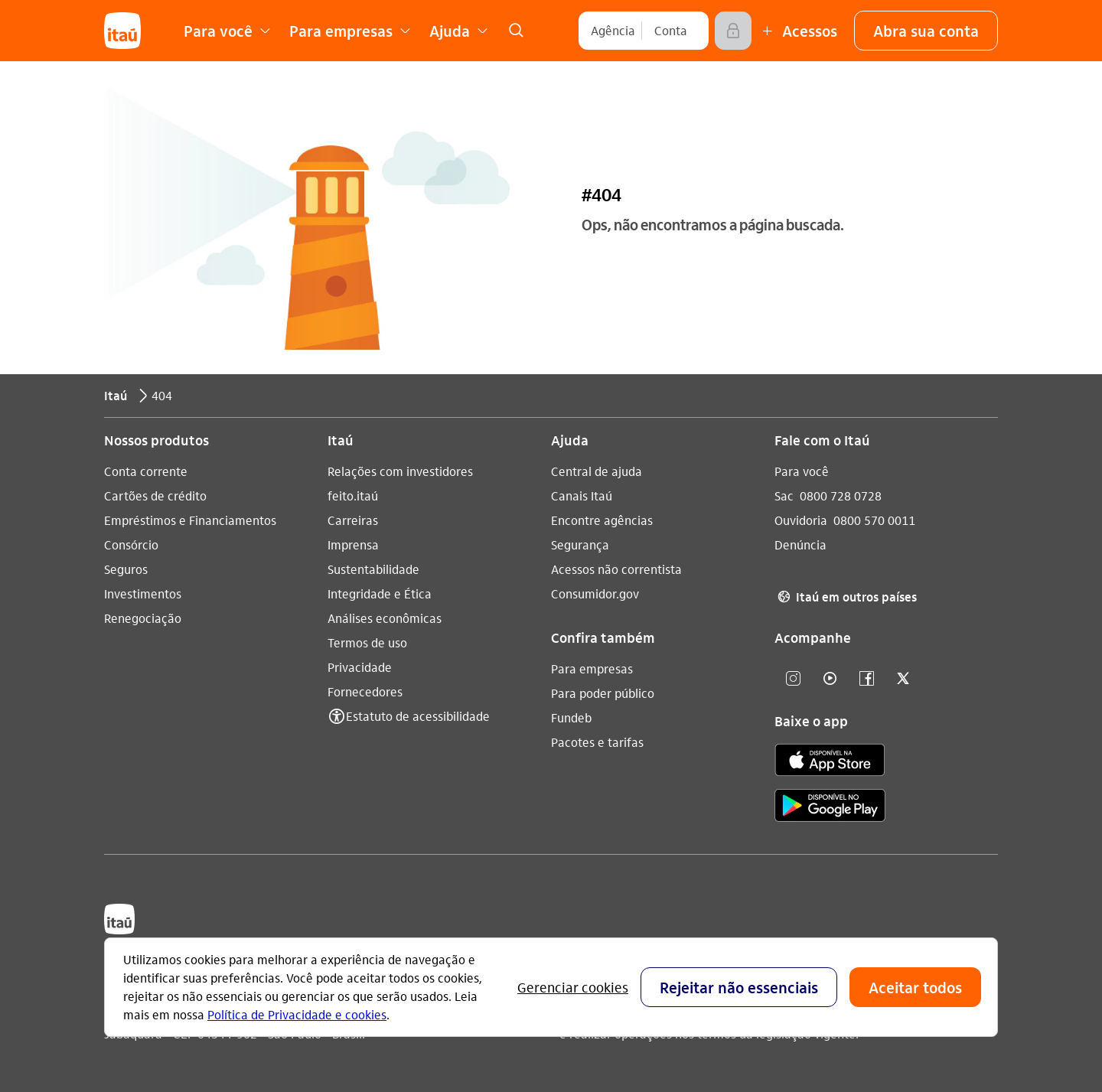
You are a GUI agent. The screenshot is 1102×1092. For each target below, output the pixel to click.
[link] (516, 30)
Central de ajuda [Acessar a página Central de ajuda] (596, 471)
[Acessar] (733, 30)
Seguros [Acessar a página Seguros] (126, 569)
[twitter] (903, 679)
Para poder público (602, 693)
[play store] (829, 807)
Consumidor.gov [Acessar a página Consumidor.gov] (595, 593)
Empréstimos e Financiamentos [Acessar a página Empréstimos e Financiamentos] (190, 520)
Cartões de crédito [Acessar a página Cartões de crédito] (155, 495)
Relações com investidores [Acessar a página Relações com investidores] (400, 471)
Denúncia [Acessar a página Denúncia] (800, 544)
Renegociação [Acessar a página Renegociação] (142, 618)
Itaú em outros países (845, 597)
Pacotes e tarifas (597, 742)
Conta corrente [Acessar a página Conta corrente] (145, 471)
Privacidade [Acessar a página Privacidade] (360, 667)
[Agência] (613, 30)
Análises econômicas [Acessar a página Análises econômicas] (385, 618)
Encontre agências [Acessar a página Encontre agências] (602, 520)
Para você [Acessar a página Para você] (801, 471)
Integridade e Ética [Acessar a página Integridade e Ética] (380, 593)
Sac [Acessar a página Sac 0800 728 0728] (784, 495)
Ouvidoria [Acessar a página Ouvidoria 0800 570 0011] (800, 520)
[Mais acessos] (797, 31)
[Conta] (670, 30)
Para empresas (592, 668)
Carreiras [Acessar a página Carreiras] (353, 520)
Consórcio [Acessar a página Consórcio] (131, 544)
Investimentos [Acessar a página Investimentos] (142, 593)
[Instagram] (792, 679)
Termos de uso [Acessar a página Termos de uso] (367, 642)
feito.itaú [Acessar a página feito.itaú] (353, 495)
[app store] (829, 762)
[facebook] (866, 679)
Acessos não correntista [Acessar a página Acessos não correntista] (616, 569)
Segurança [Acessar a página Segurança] (580, 544)
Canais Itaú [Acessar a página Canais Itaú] (581, 495)
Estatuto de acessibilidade (418, 716)
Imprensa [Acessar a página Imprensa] (353, 544)
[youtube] (829, 679)
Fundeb (571, 717)
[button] (926, 31)
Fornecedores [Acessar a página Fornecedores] (365, 691)
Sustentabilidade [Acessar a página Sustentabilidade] (373, 569)
